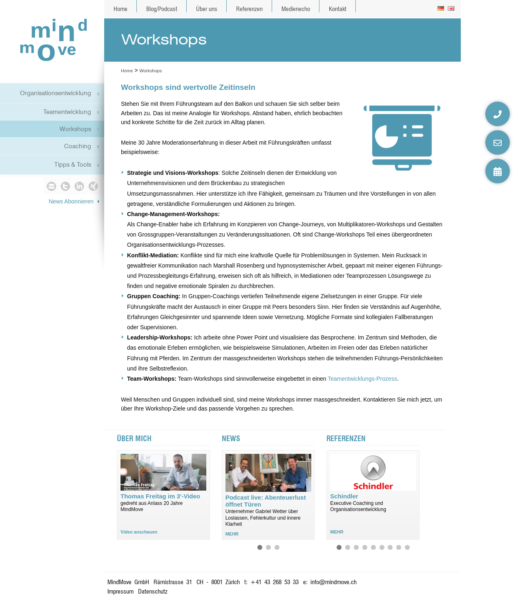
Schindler (338, 547)
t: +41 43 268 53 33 (271, 582)
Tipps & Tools (72, 164)
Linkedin (79, 185)
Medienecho (295, 9)
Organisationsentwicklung (55, 93)
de (441, 8)
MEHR (232, 533)
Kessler (381, 547)
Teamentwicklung (67, 112)
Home (120, 9)
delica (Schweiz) (407, 547)
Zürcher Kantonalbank (356, 547)
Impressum (120, 591)
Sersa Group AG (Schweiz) (373, 547)
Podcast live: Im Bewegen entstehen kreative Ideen (268, 547)
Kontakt (337, 9)
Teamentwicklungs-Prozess (362, 378)
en (452, 8)
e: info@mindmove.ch (330, 582)
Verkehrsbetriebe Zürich (398, 547)
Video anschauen (139, 531)
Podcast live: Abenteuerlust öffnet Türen (259, 547)
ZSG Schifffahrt (364, 547)
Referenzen (249, 9)
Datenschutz (152, 591)
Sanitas (389, 547)
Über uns (206, 9)
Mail (51, 185)
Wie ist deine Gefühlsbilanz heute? (276, 547)
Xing (94, 185)
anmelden (453, 587)
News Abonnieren (71, 201)
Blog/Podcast (161, 9)
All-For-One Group (347, 547)
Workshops (75, 129)
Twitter (65, 185)
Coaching (77, 146)
